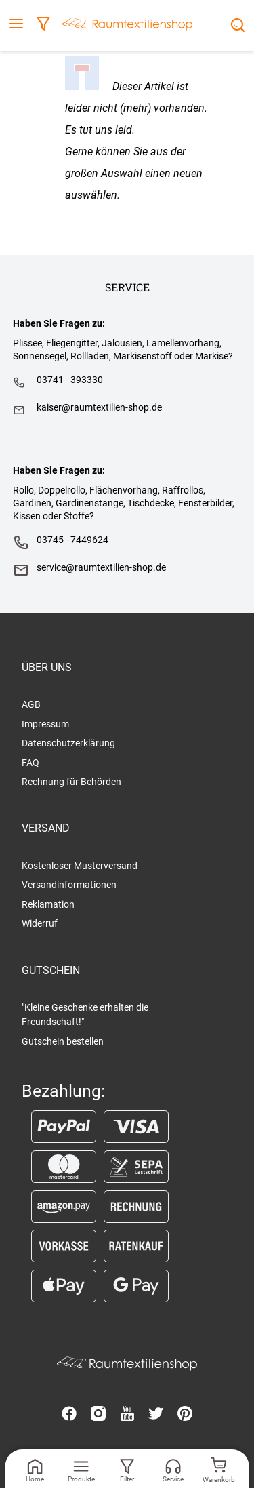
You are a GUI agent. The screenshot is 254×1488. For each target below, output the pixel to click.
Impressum (45, 724)
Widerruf (40, 923)
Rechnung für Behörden (71, 781)
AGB (31, 704)
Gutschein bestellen (63, 1041)
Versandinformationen (69, 884)
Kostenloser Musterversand (79, 865)
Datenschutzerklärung (68, 743)
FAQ (30, 762)
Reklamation (48, 904)
